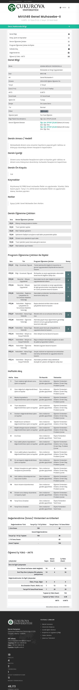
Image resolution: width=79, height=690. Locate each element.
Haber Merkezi (46, 635)
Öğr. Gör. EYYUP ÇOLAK (48, 123)
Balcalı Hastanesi (47, 624)
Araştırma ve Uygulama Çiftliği (51, 632)
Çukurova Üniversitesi (15, 1)
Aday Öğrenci (28, 1)
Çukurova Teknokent (48, 638)
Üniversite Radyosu (48, 627)
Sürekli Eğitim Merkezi (49, 630)
